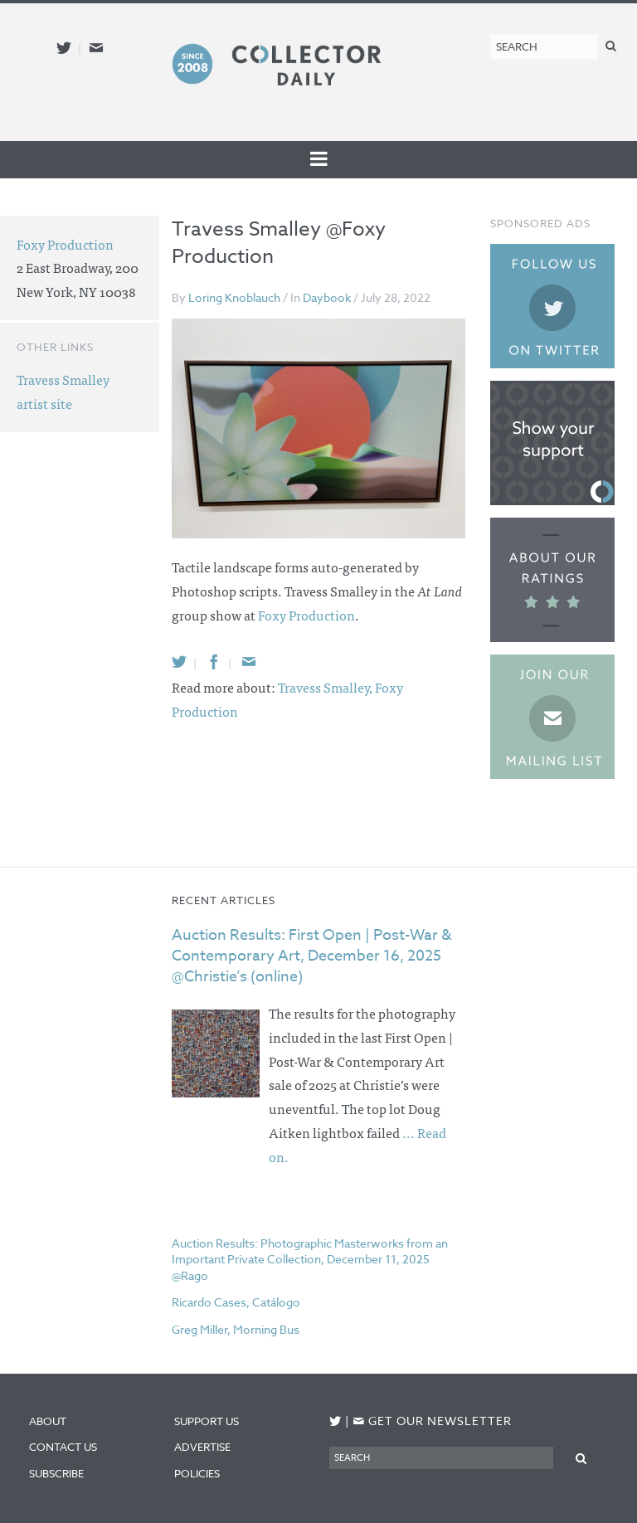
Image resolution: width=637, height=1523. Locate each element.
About (47, 1421)
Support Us (206, 1421)
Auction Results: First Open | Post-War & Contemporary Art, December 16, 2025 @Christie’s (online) (312, 956)
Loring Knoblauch (234, 297)
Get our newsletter (432, 1420)
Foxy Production (306, 614)
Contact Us (63, 1446)
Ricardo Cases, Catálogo (236, 1302)
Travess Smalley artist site (63, 391)
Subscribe (56, 1473)
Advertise (202, 1446)
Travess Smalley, (326, 687)
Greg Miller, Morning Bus (235, 1329)
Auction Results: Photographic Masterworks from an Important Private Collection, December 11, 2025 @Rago (310, 1259)
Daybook (327, 297)
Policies (197, 1473)
